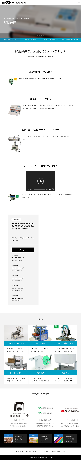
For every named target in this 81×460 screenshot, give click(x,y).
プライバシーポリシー (31, 451)
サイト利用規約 (44, 451)
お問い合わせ (23, 250)
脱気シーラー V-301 (30, 39)
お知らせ (8, 435)
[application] (40, 181)
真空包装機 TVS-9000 (10, 39)
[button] (40, 181)
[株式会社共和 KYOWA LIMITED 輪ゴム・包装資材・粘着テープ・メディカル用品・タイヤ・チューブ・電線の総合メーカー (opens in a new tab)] (12, 413)
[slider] (39, 189)
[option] (12, 413)
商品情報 (33, 435)
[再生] (28, 189)
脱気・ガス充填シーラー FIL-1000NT (50, 40)
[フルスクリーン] (53, 189)
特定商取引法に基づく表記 (58, 451)
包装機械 (16, 219)
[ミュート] (50, 189)
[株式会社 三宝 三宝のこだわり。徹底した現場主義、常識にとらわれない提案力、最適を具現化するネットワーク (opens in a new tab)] (38, 413)
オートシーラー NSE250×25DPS (71, 39)
